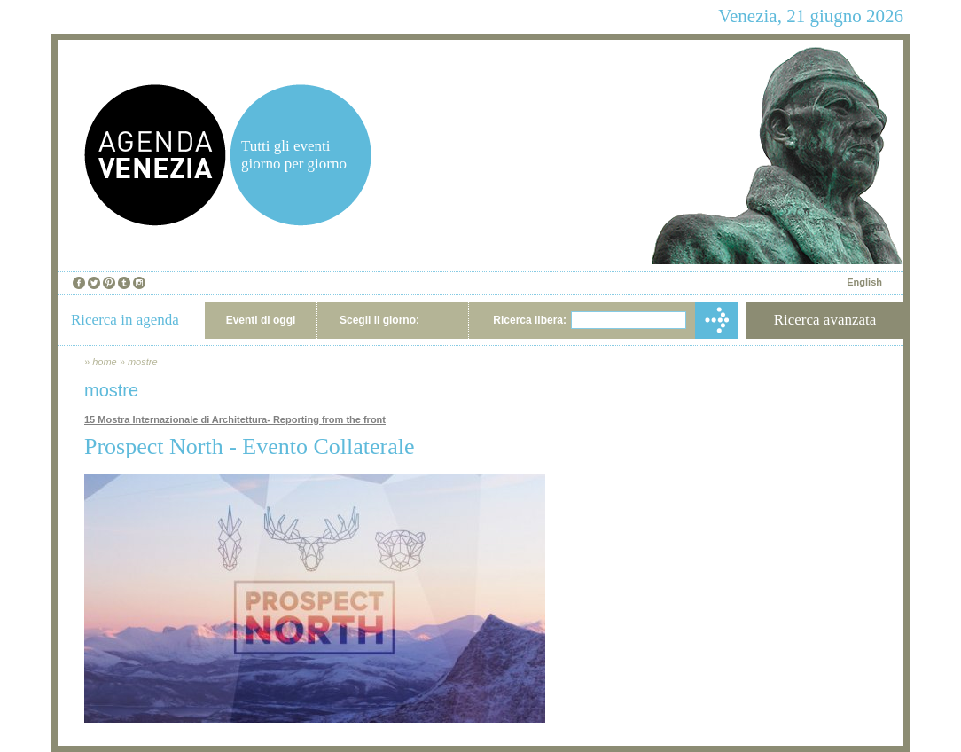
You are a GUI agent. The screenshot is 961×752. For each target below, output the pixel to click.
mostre (143, 361)
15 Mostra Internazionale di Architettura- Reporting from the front (235, 419)
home (104, 361)
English (864, 282)
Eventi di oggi (261, 320)
